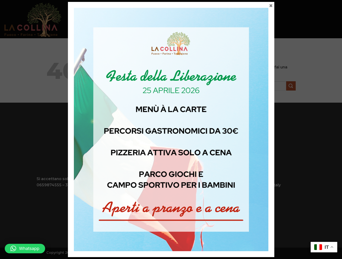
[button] (25, 248)
